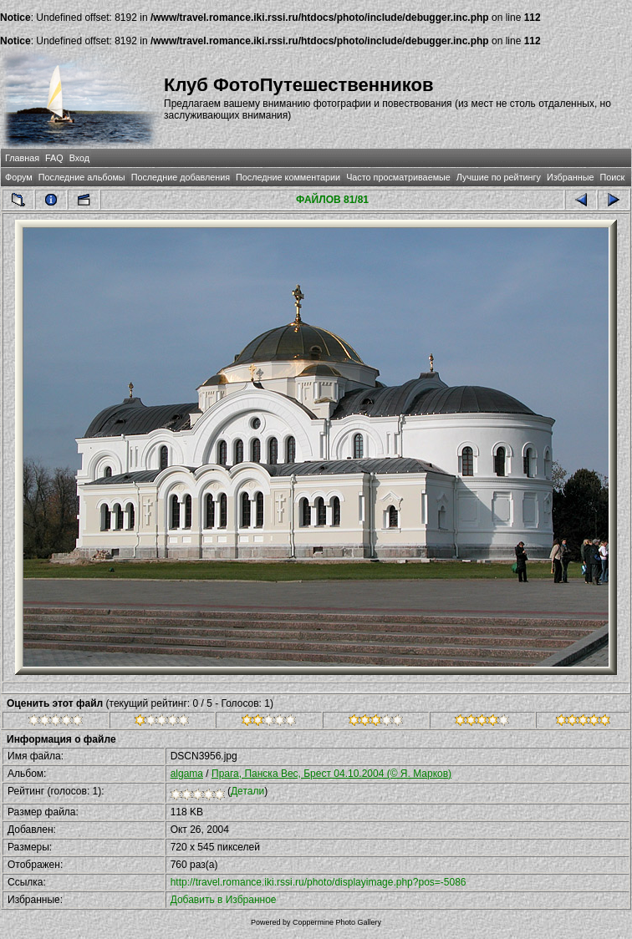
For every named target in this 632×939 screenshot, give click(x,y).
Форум (19, 177)
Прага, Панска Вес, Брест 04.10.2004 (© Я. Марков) (331, 773)
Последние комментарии (288, 177)
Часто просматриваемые (398, 177)
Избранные (570, 177)
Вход (79, 158)
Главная (22, 158)
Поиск (611, 177)
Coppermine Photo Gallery (337, 922)
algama (187, 773)
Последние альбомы (81, 177)
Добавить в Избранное (224, 900)
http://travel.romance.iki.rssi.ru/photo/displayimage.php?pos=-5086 (318, 882)
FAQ (54, 158)
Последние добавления (180, 177)
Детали (247, 791)
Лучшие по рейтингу (498, 177)
